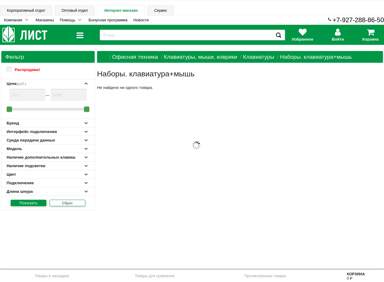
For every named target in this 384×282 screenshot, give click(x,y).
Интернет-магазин (121, 10)
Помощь (67, 20)
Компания (13, 20)
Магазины (44, 20)
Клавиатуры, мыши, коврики (200, 57)
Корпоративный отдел (26, 10)
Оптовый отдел (75, 10)
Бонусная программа (108, 20)
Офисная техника (135, 57)
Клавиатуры (258, 57)
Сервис (160, 10)
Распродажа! (23, 69)
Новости (141, 20)
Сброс (67, 203)
